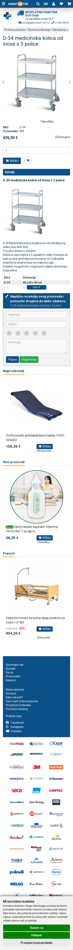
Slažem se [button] (36, 927)
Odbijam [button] (36, 935)
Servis (9, 672)
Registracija (29, 359)
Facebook (15, 722)
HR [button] (46, 4)
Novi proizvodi (14, 462)
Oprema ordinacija (39, 29)
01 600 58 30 (60, 22)
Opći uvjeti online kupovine (22, 701)
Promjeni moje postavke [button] (36, 942)
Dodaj (12, 160)
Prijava (12, 359)
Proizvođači (13, 676)
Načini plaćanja (15, 689)
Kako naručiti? (14, 697)
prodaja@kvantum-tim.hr (34, 22)
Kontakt (10, 668)
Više (36, 287)
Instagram (15, 727)
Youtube (14, 731)
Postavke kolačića (17, 709)
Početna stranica (14, 29)
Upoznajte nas (15, 664)
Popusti (9, 553)
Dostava (11, 693)
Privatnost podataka (18, 705)
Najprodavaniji (13, 371)
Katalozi (11, 680)
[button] (53, 4)
